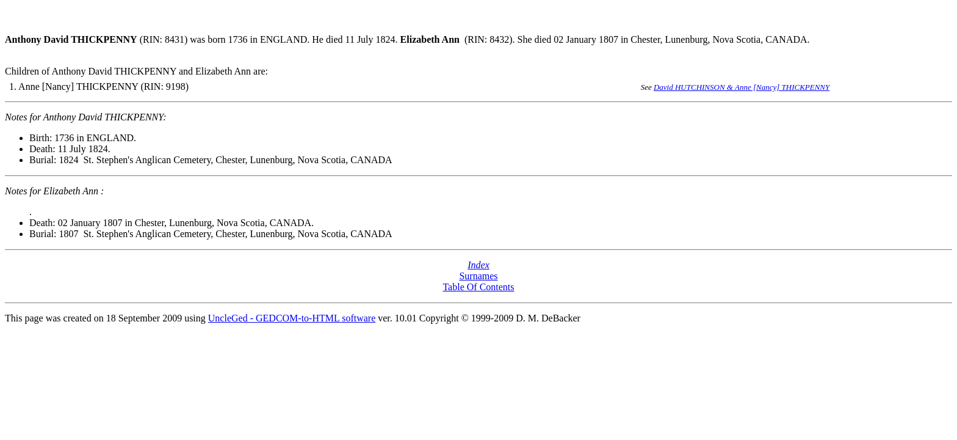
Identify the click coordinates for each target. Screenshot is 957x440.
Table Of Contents (478, 287)
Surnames (478, 276)
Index (478, 265)
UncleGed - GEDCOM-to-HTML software (291, 318)
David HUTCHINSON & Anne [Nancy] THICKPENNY (741, 87)
